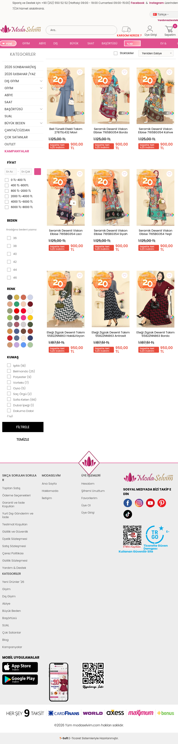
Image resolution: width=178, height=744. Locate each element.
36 (12, 238)
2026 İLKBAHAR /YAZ (20, 74)
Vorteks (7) (18, 382)
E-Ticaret (75, 723)
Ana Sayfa (49, 483)
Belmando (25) (21, 370)
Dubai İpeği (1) (20, 404)
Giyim (6, 589)
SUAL (150, 43)
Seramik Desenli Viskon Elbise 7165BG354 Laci (65, 232)
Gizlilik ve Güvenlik (15, 531)
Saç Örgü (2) (19, 393)
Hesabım (87, 483)
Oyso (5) (16, 387)
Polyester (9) (19, 376)
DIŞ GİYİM (57, 43)
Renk (11, 289)
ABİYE (42, 43)
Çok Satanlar (11, 632)
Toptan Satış (11, 488)
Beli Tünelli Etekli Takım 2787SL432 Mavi (65, 130)
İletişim (47, 498)
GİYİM (26, 43)
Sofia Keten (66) (21, 399)
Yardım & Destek (14, 568)
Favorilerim (89, 498)
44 (12, 270)
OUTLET (10, 144)
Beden (12, 220)
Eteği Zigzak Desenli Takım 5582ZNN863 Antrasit (111, 334)
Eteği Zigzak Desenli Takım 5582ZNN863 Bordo (156, 334)
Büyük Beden (11, 611)
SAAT (90, 43)
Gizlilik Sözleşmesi (14, 560)
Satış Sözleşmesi (14, 546)
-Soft (64, 723)
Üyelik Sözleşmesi (14, 539)
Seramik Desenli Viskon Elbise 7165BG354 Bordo (111, 130)
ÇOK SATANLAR (16, 137)
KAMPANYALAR (17, 151)
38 (12, 246)
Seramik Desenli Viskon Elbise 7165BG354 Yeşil (155, 232)
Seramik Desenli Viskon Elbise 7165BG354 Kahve (155, 130)
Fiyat (11, 162)
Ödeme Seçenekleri (16, 495)
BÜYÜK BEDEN (74, 43)
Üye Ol (86, 505)
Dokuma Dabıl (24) (20, 413)
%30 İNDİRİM (132, 44)
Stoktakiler (124, 53)
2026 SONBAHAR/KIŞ (20, 67)
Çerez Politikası (13, 553)
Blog (5, 640)
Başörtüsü (9, 618)
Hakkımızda (50, 491)
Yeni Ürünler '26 (13, 582)
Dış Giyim (9, 596)
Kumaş (13, 357)
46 (12, 277)
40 (12, 254)
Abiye (6, 603)
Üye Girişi (87, 512)
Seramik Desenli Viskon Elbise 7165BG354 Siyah (110, 232)
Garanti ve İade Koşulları (13, 504)
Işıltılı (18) (16, 365)
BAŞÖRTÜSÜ (109, 43)
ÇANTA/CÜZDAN (17, 130)
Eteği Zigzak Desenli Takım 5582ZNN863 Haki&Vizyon (66, 334)
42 (12, 262)
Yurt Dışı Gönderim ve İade (17, 515)
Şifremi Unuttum (93, 491)
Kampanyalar (12, 647)
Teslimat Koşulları (14, 524)
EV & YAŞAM (165, 43)
